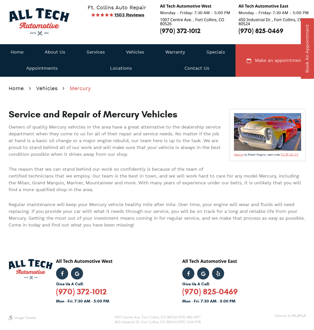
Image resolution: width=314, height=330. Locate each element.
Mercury (80, 88)
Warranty (175, 52)
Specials (215, 52)
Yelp (218, 273)
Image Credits (25, 318)
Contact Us (197, 68)
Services (96, 52)
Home (17, 52)
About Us (55, 52)
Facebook (62, 273)
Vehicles (135, 52)
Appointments (42, 68)
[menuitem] (17, 52)
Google (77, 273)
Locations (121, 68)
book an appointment (307, 48)
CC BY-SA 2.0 (289, 154)
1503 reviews (129, 15)
